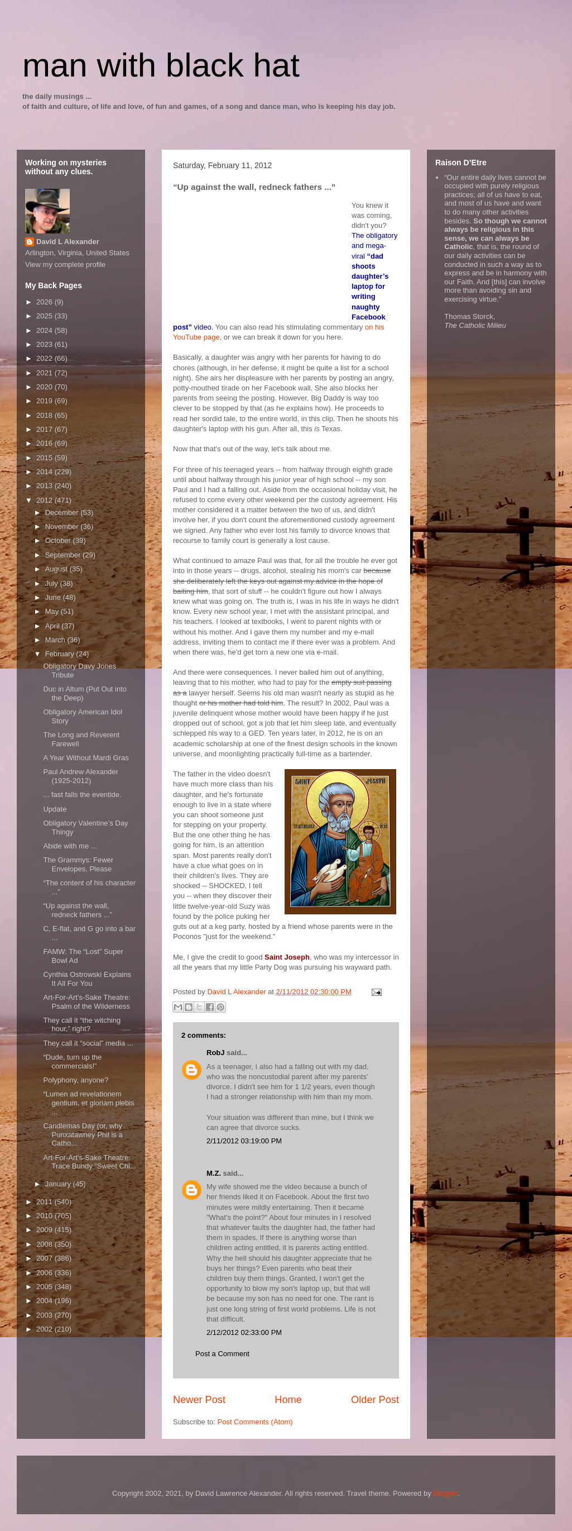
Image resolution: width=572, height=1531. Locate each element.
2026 (45, 302)
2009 (45, 1229)
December (63, 512)
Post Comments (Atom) (255, 1422)
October (59, 540)
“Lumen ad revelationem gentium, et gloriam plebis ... (88, 1102)
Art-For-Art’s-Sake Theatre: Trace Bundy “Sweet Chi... (89, 1162)
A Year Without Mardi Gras (85, 757)
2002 (45, 1329)
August (57, 569)
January (59, 1184)
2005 (45, 1286)
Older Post (375, 1399)
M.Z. (213, 1173)
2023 (45, 344)
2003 (45, 1315)
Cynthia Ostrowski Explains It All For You (87, 979)
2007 (45, 1258)
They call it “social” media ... (88, 1043)
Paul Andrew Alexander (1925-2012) (80, 776)
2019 (45, 401)
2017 (45, 429)
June (54, 597)
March (56, 640)
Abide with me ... (70, 846)
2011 (45, 1202)
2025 (45, 316)
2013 (45, 485)
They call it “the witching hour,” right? (82, 1024)
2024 (45, 330)
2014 (45, 472)
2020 (45, 387)
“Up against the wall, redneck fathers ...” (77, 910)
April (53, 626)
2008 (45, 1244)
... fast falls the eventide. (82, 794)
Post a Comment (222, 1353)
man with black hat (161, 65)
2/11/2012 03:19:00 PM (244, 1141)
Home (288, 1399)
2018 (45, 415)
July (52, 583)
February (60, 654)
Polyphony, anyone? (75, 1080)
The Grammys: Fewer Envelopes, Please (78, 864)
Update (54, 809)
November (63, 526)
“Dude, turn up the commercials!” (72, 1061)
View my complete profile (65, 264)
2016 (45, 443)
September (64, 555)
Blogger (445, 1493)
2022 (45, 358)
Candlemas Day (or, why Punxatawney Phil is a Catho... (82, 1134)
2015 (45, 458)
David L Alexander (67, 241)
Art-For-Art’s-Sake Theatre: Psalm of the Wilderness (86, 1001)
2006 (45, 1272)
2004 (45, 1300)
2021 (45, 373)
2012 (45, 500)
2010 (45, 1216)
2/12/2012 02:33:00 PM (244, 1332)
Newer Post (199, 1399)
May (53, 611)
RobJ (215, 1052)
